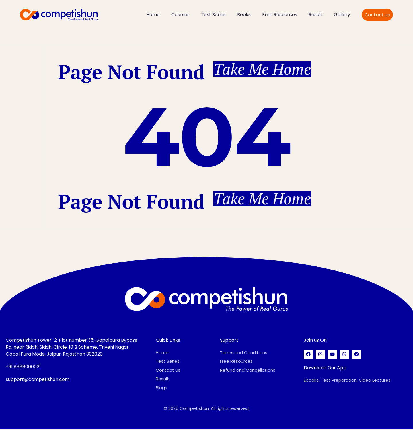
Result (315, 14)
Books (244, 14)
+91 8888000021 (23, 367)
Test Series (213, 14)
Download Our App (325, 368)
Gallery (342, 14)
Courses (180, 14)
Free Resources (279, 14)
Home (153, 14)
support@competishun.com (37, 380)
